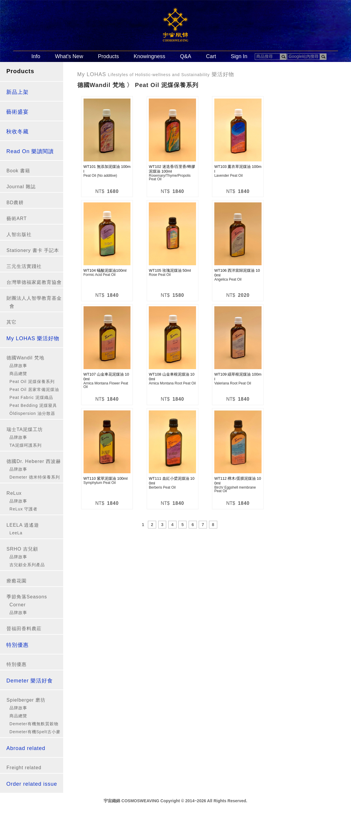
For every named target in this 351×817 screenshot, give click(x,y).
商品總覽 (18, 373)
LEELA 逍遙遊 (22, 525)
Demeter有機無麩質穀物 (33, 723)
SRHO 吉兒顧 (22, 548)
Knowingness (149, 56)
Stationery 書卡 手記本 (32, 250)
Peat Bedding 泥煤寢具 (33, 405)
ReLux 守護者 (23, 509)
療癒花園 (16, 580)
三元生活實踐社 (24, 266)
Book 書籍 (18, 170)
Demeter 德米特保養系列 (34, 477)
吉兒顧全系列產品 (27, 564)
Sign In (239, 56)
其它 (11, 322)
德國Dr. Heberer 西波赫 (33, 461)
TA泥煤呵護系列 (25, 445)
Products (108, 56)
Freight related (23, 767)
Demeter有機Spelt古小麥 (35, 731)
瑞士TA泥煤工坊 (24, 429)
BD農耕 (15, 202)
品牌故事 (18, 365)
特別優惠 (16, 664)
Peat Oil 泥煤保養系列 (32, 381)
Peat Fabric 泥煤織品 (31, 397)
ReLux (14, 493)
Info (35, 56)
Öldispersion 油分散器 (32, 413)
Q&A (185, 56)
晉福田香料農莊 (24, 628)
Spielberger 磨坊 (25, 700)
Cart (211, 56)
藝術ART (16, 218)
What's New (69, 56)
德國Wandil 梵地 (25, 357)
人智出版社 (19, 234)
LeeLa (15, 533)
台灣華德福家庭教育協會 (34, 282)
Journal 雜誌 (21, 186)
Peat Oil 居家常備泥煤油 (34, 389)
